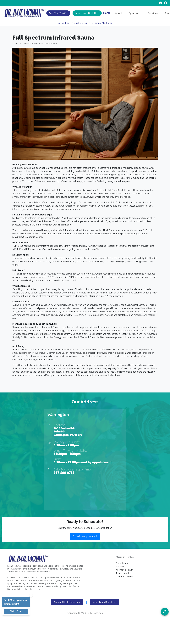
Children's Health (124, 576)
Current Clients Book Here (67, 602)
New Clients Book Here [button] (104, 602)
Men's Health (122, 573)
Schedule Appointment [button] (85, 536)
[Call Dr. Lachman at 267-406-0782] (58, 13)
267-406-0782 (64, 472)
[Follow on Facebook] (165, 2)
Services (120, 566)
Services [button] (153, 13)
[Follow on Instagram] (161, 2)
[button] (87, 13)
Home (107, 12)
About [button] (118, 13)
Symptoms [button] (135, 13)
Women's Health (124, 570)
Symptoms (122, 563)
